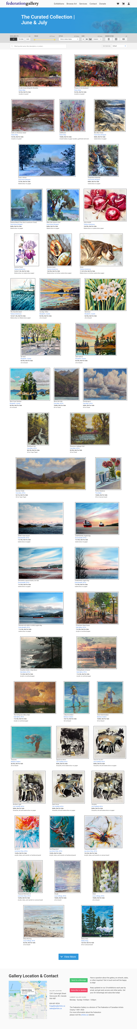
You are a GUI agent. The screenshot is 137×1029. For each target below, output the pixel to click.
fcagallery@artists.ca (57, 1006)
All (13, 39)
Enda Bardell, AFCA (23, 538)
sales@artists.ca (55, 1008)
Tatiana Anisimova (89, 224)
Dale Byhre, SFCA (81, 627)
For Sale (21, 39)
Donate (102, 3)
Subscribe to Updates (79, 990)
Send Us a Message (78, 980)
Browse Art (72, 3)
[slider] (34, 39)
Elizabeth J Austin (45, 314)
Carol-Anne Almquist (100, 135)
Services (83, 3)
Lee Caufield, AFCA (61, 761)
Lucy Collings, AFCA (60, 896)
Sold (27, 39)
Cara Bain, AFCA (58, 403)
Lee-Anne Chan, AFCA (21, 851)
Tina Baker (98, 493)
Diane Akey (22, 90)
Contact (93, 3)
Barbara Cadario (68, 717)
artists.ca (84, 1015)
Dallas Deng (84, 940)
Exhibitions (59, 3)
